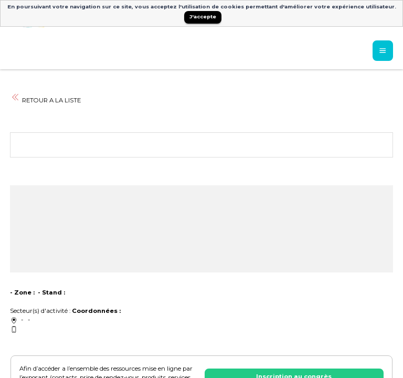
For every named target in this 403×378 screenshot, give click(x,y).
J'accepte (202, 16)
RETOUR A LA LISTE (45, 100)
